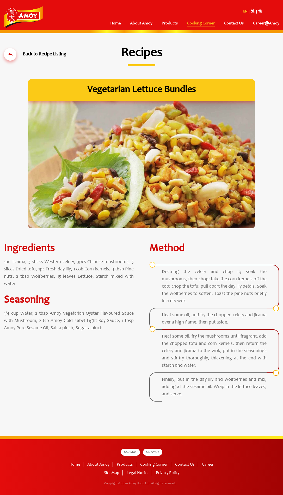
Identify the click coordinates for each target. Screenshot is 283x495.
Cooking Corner (201, 23)
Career (208, 464)
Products (170, 23)
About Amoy (141, 23)
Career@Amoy (266, 23)
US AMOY (130, 452)
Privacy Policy (167, 473)
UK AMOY (152, 452)
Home (115, 23)
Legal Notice (138, 473)
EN (245, 12)
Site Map (111, 473)
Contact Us (234, 23)
